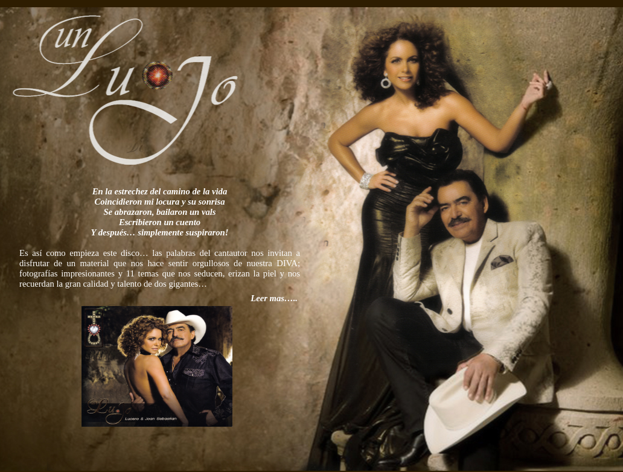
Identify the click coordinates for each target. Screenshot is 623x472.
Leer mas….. (274, 319)
